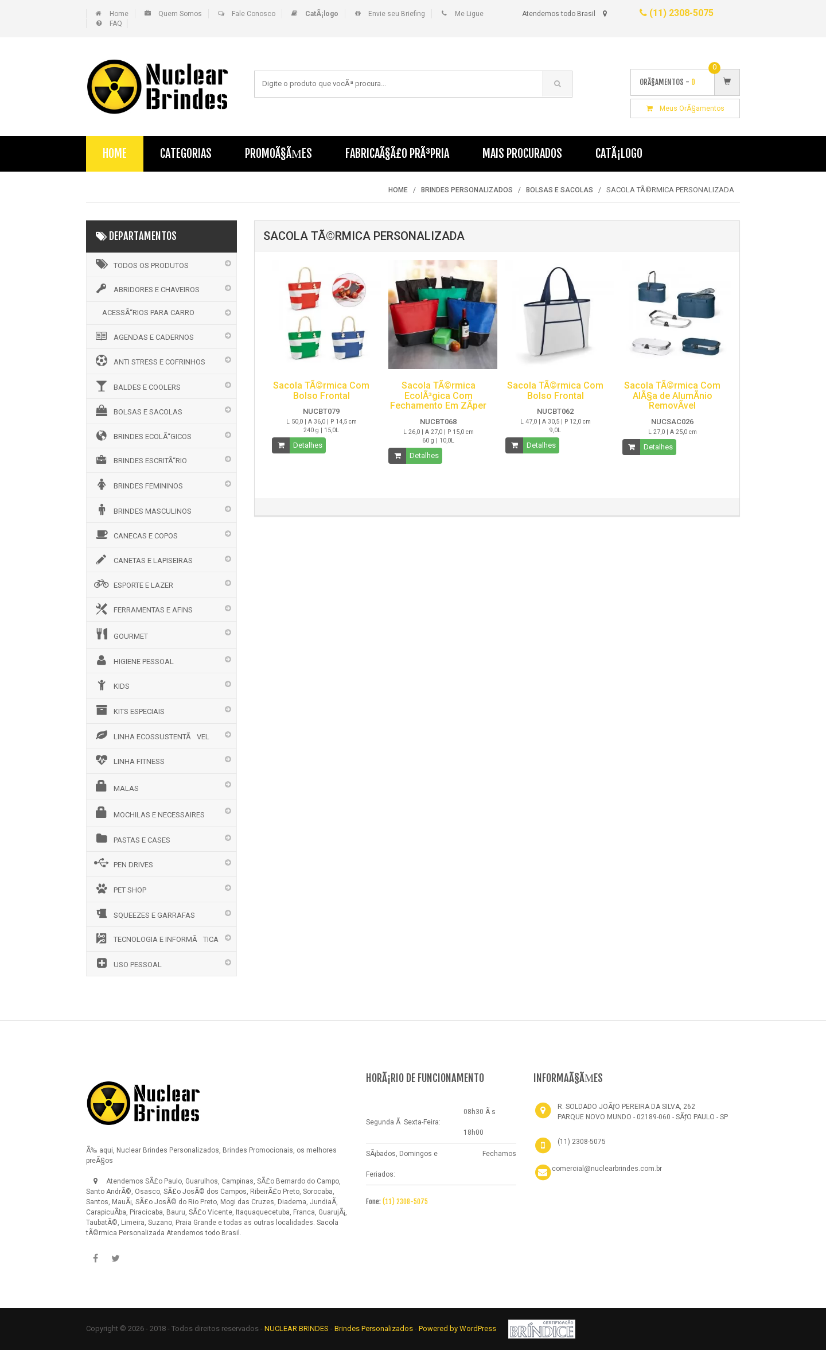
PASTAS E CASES (131, 838)
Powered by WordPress (458, 1328)
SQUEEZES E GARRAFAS (143, 914)
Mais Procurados (522, 153)
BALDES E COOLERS (136, 385)
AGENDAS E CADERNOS (143, 336)
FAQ (116, 24)
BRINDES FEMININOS (137, 484)
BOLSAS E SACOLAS (137, 410)
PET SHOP (119, 888)
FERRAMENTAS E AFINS (142, 609)
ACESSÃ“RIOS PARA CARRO (148, 312)
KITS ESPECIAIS (128, 710)
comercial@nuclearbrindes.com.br (607, 1169)
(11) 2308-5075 (677, 12)
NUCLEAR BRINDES (296, 1328)
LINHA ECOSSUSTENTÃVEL (150, 735)
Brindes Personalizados (374, 1328)
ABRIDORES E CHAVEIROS (146, 288)
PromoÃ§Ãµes (278, 153)
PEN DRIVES (122, 863)
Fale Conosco (253, 14)
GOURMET (120, 634)
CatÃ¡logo (618, 153)
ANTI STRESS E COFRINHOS (148, 360)
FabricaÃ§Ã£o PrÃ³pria (397, 153)
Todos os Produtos (140, 264)
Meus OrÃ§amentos (685, 108)
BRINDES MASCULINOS (142, 509)
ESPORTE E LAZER (132, 583)
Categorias (186, 153)
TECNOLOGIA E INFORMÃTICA (155, 938)
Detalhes (307, 445)
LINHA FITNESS (128, 760)
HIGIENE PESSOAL (133, 660)
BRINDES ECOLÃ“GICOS (142, 435)
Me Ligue (469, 14)
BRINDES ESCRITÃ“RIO (139, 459)
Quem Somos (180, 14)
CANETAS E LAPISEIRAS (142, 559)
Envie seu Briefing (396, 14)
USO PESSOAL (127, 963)
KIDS (111, 684)
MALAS (115, 786)
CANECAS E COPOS (135, 534)
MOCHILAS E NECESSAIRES (148, 812)
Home (119, 14)
